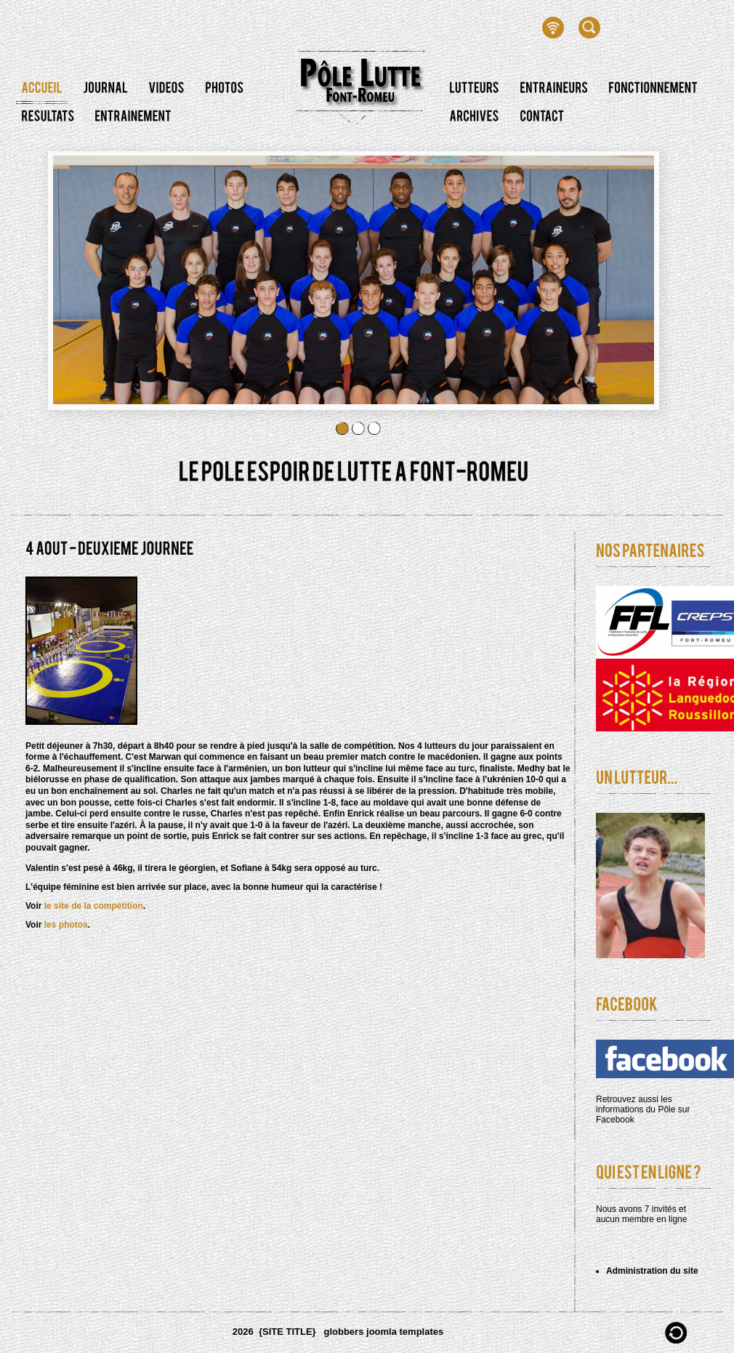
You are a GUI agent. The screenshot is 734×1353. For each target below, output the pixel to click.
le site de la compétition (93, 906)
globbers (343, 1331)
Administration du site (652, 1271)
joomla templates (404, 1331)
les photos (66, 925)
